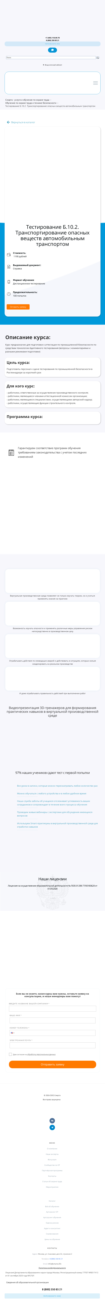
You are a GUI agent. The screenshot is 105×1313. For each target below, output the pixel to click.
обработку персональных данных (41, 1054)
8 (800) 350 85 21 (56, 1259)
